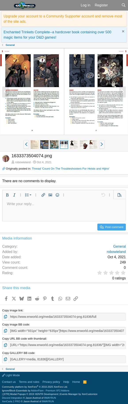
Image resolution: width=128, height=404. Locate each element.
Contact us (9, 380)
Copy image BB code (15, 324)
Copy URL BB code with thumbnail (24, 338)
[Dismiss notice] (122, 32)
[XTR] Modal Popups (30, 392)
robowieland (23, 162)
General (119, 246)
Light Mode (11, 374)
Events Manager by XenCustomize (78, 392)
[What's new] (114, 5)
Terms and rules (29, 380)
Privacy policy (51, 380)
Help (66, 380)
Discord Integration (12, 396)
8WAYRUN (50, 396)
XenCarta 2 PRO (11, 400)
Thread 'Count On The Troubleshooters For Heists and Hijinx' (70, 168)
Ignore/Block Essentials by (35, 389)
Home (76, 380)
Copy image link (12, 310)
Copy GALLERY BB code (18, 352)
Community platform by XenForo (35, 385)
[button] (6, 5)
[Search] (123, 5)
